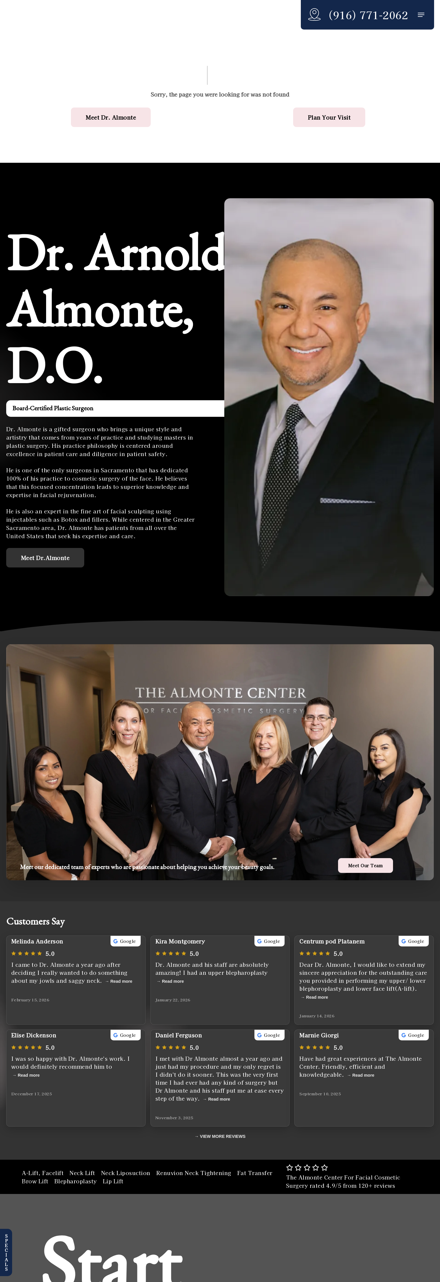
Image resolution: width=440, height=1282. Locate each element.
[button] (421, 15)
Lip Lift (113, 1181)
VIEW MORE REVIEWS (223, 1136)
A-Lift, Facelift (43, 1173)
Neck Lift (82, 1173)
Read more (121, 981)
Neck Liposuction (125, 1173)
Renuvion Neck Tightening (193, 1173)
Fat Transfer (254, 1173)
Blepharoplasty (75, 1181)
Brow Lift (35, 1181)
